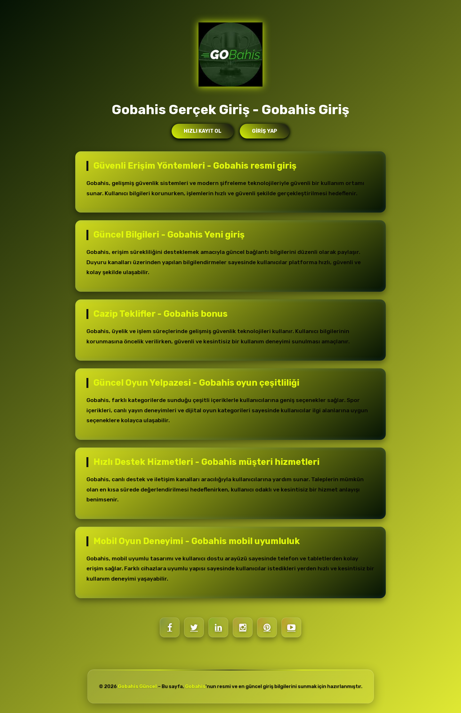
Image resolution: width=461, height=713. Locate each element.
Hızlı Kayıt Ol (203, 131)
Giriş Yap (264, 131)
